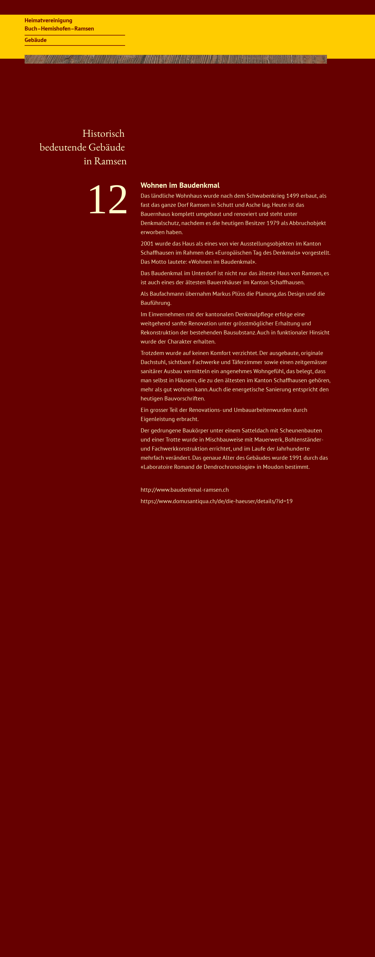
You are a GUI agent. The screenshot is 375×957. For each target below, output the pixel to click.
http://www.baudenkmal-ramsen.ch (185, 489)
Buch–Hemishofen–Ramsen (59, 28)
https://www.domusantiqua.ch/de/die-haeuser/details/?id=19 (217, 501)
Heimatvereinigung (49, 20)
